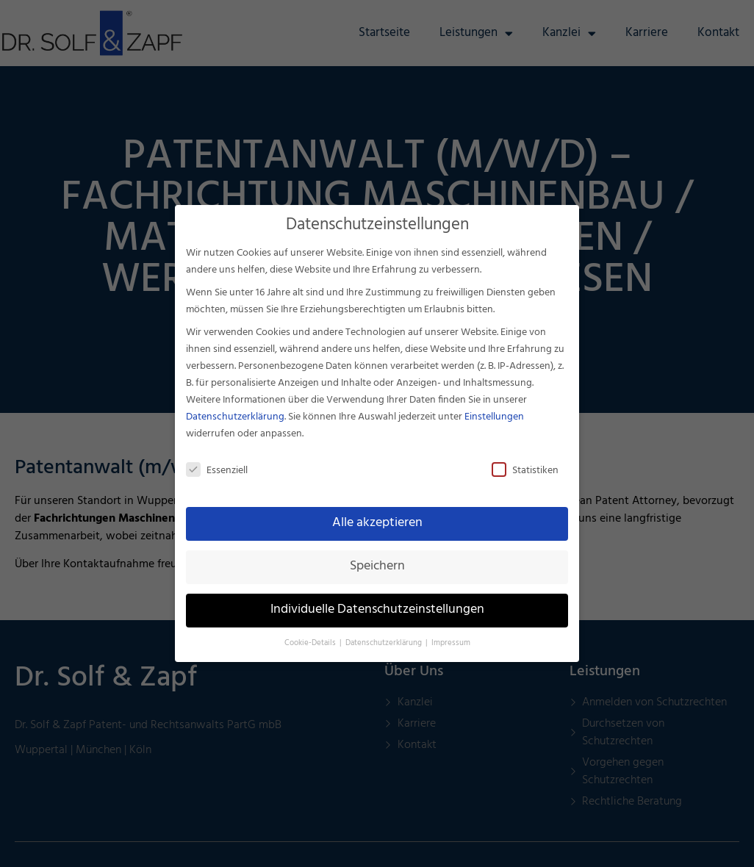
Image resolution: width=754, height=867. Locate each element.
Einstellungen (494, 417)
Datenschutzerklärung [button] (384, 643)
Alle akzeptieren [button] (377, 523)
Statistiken (525, 470)
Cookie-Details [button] (311, 643)
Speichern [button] (377, 566)
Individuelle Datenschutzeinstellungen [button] (377, 610)
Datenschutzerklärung (235, 417)
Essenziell (217, 470)
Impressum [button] (450, 643)
